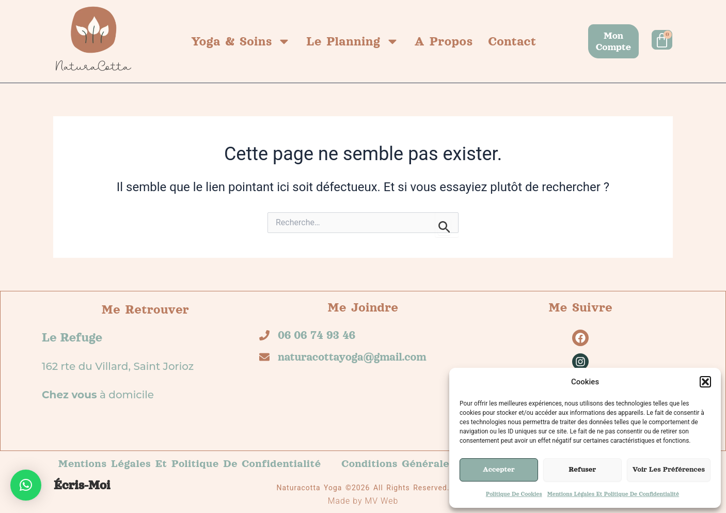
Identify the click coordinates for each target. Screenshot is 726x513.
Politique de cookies (514, 494)
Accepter (499, 469)
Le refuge (72, 337)
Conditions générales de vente (425, 463)
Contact (512, 41)
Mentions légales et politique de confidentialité (613, 494)
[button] (705, 382)
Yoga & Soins (241, 41)
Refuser (582, 469)
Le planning (352, 41)
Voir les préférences (669, 469)
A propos (444, 41)
